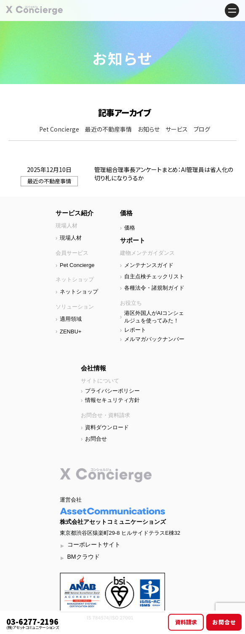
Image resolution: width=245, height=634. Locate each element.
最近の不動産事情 (108, 129)
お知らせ (149, 129)
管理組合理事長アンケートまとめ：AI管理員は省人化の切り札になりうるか (163, 174)
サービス (176, 129)
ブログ (202, 129)
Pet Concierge (59, 129)
